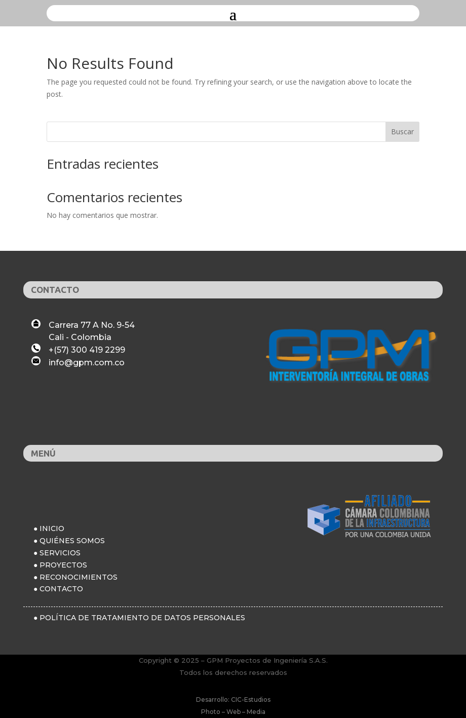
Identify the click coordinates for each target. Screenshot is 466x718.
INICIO (52, 528)
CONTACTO (61, 588)
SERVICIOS (60, 552)
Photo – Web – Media (233, 711)
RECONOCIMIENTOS (79, 577)
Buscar (402, 131)
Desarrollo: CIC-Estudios (233, 699)
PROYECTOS (63, 565)
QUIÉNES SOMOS (72, 540)
